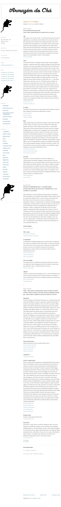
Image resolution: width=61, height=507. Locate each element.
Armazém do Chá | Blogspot (7, 74)
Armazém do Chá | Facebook (7, 76)
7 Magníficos (6, 131)
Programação (31, 24)
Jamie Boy (5, 150)
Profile (4, 167)
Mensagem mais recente (29, 495)
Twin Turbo (6, 174)
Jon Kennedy (6, 152)
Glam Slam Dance (7, 145)
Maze (4, 155)
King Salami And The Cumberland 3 (8, 113)
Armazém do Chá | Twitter (7, 80)
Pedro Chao (6, 164)
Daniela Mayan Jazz (8, 108)
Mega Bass (5, 157)
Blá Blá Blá (5, 105)
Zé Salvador (6, 178)
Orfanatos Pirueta (7, 116)
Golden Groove (6, 148)
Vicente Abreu (6, 176)
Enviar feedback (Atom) (34, 498)
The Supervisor (6, 123)
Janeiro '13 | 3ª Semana (30, 22)
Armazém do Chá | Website (7, 72)
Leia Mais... (26, 440)
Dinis (4, 138)
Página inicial (43, 495)
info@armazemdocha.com (7, 65)
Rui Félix (5, 169)
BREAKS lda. (6, 136)
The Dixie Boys (6, 121)
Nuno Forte (6, 162)
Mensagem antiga (56, 495)
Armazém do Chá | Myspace (7, 78)
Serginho (5, 171)
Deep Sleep (5, 110)
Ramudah (5, 119)
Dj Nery (5, 141)
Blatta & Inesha (7, 134)
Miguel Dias (6, 160)
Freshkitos (5, 143)
